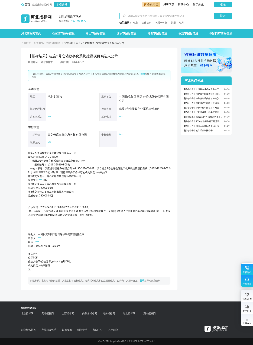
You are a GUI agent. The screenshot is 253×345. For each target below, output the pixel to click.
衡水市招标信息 (126, 33)
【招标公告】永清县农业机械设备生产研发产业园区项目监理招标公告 (202, 89)
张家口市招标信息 (220, 33)
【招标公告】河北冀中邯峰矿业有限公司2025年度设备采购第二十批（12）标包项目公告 (202, 94)
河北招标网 (52, 42)
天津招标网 (47, 313)
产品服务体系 (48, 329)
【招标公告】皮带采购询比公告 (198, 130)
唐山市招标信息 (95, 33)
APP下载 (168, 4)
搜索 (223, 15)
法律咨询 (146, 22)
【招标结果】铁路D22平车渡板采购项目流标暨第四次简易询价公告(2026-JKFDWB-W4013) (202, 117)
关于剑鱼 (198, 4)
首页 (27, 4)
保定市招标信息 (188, 33)
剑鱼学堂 (82, 329)
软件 (181, 22)
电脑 (135, 22)
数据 (173, 22)
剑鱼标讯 (39, 42)
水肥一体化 (161, 22)
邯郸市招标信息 (157, 33)
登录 (223, 4)
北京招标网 (27, 313)
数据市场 (67, 329)
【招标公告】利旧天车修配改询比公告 (201, 126)
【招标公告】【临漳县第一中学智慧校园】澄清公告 (202, 112)
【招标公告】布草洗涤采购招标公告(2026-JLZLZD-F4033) (202, 98)
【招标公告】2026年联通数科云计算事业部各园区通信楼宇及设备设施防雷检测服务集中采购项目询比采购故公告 (202, 121)
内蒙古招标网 (89, 313)
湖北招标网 (129, 313)
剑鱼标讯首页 (28, 329)
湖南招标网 (149, 313)
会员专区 (151, 4)
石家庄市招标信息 (63, 33)
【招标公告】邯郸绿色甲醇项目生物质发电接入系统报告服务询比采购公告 (202, 103)
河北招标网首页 (31, 33)
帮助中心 (183, 4)
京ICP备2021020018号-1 (143, 341)
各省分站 (61, 4)
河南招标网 (109, 313)
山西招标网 (68, 313)
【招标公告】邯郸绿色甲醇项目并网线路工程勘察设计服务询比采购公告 (202, 107)
